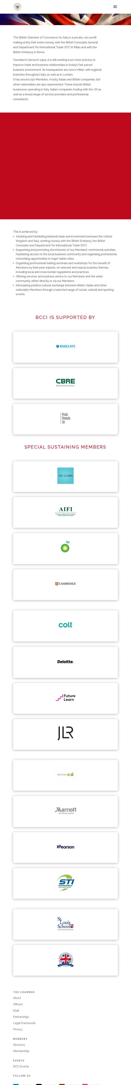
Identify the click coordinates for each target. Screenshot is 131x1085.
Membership (21, 1051)
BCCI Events (21, 1066)
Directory (19, 1044)
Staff (16, 1010)
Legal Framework (24, 1023)
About (17, 998)
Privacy (18, 1029)
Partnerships (21, 1017)
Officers (18, 1004)
